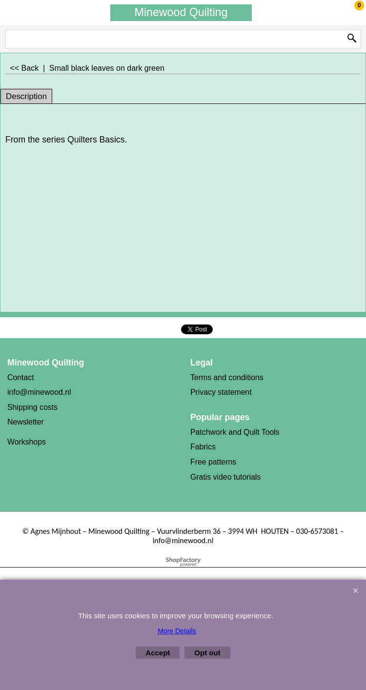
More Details (177, 631)
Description (26, 96)
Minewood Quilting (181, 12)
